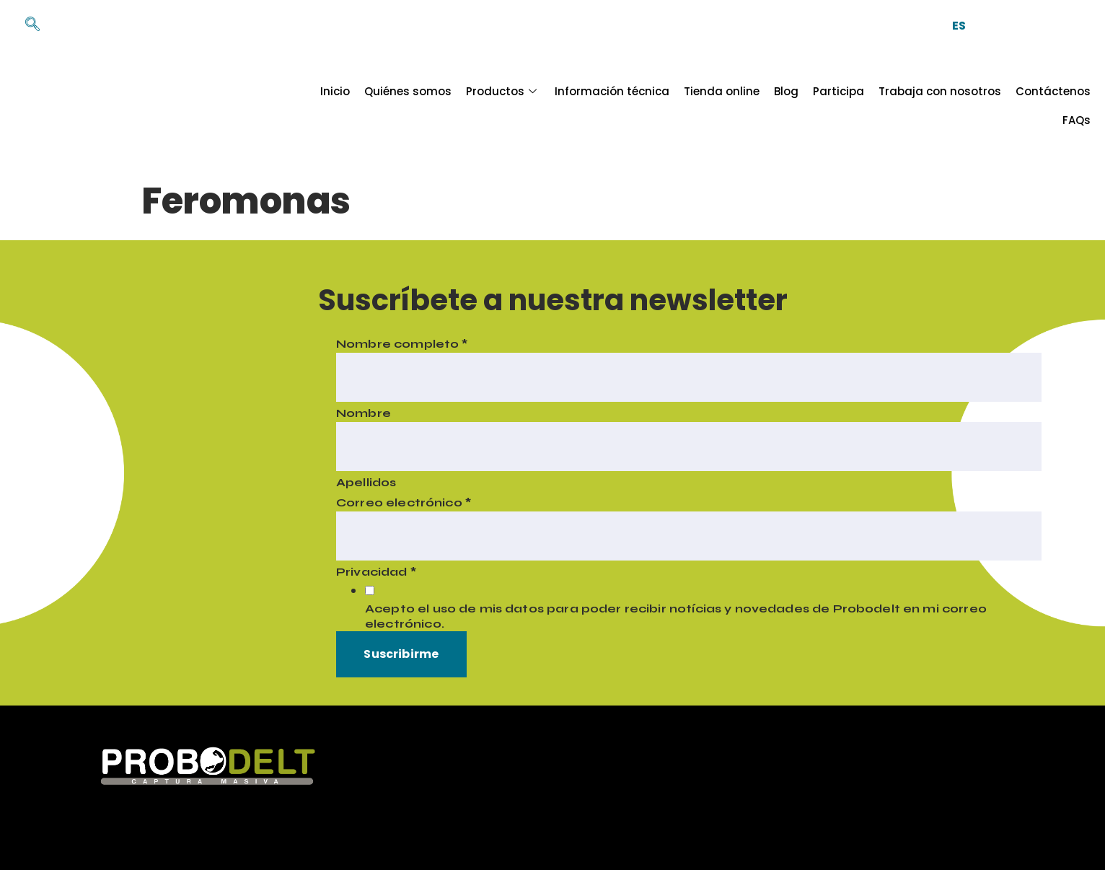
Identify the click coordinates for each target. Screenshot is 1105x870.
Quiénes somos (365, 105)
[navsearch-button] (25, 25)
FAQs (1076, 105)
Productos (460, 105)
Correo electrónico (400, 503)
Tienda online (679, 105)
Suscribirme (399, 655)
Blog (743, 105)
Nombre (360, 414)
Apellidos (363, 483)
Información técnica (569, 105)
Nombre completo (399, 344)
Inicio (292, 105)
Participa (796, 105)
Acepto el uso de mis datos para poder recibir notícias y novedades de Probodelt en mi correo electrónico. (673, 617)
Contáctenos (1010, 105)
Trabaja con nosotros (897, 105)
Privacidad (373, 572)
